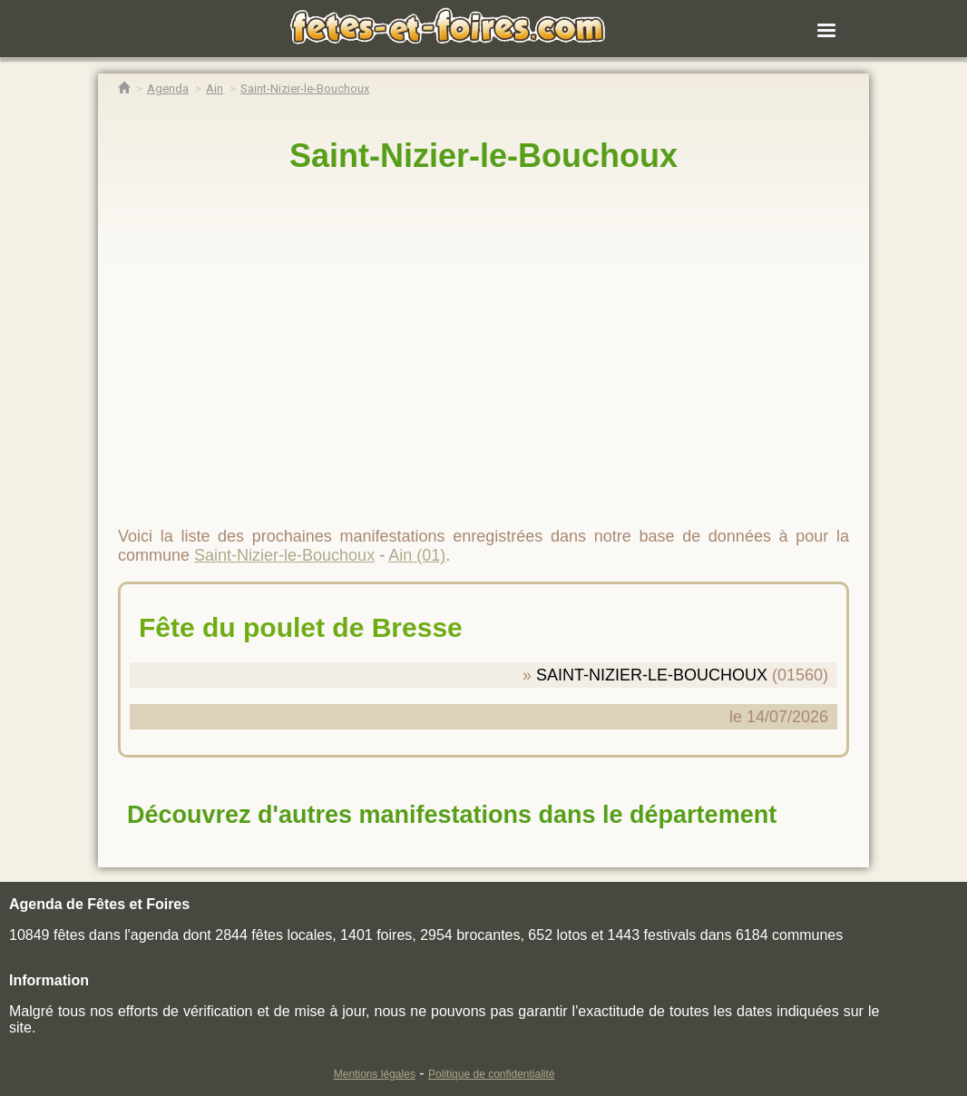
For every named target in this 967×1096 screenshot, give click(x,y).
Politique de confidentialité (491, 1074)
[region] (483, 342)
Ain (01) (416, 555)
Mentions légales (374, 1074)
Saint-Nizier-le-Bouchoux (483, 155)
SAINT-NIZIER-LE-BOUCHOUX (651, 675)
